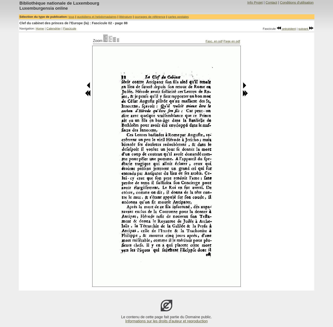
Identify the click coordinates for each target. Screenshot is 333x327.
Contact (271, 2)
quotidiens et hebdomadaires (97, 16)
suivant (306, 28)
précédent (286, 28)
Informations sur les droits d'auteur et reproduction (166, 321)
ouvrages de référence (150, 16)
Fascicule (69, 28)
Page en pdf (231, 41)
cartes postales (178, 16)
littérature (125, 16)
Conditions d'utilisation (297, 2)
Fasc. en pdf (214, 41)
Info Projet (255, 2)
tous (71, 16)
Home (40, 28)
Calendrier (53, 28)
